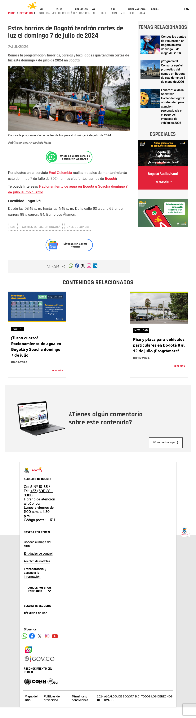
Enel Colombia (60, 183)
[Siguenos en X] (39, 646)
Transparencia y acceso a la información (35, 583)
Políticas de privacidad (52, 708)
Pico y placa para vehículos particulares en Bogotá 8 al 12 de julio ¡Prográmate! (159, 355)
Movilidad (141, 341)
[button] (71, 277)
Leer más (57, 381)
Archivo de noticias (37, 571)
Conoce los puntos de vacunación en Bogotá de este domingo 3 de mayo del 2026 (173, 55)
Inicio (12, 24)
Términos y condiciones (80, 708)
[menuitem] (46, 12)
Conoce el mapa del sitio (37, 554)
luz (13, 237)
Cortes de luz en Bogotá (41, 237)
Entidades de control (38, 564)
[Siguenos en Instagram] (47, 646)
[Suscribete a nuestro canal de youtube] (55, 646)
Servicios (26, 24)
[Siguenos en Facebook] (24, 646)
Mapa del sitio (31, 708)
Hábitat (17, 339)
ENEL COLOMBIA (78, 237)
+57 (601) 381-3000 (38, 503)
